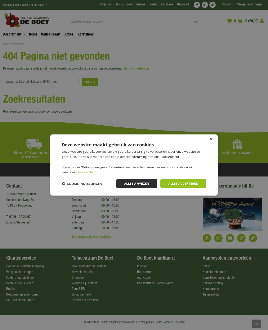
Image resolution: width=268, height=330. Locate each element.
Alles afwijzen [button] (136, 183)
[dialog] (134, 165)
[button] (82, 183)
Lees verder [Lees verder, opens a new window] (85, 172)
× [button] (211, 139)
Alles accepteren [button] (183, 183)
